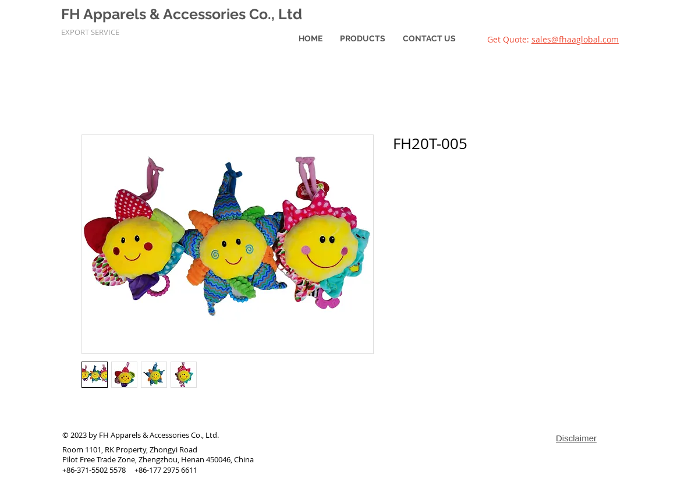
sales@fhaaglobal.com (575, 39)
